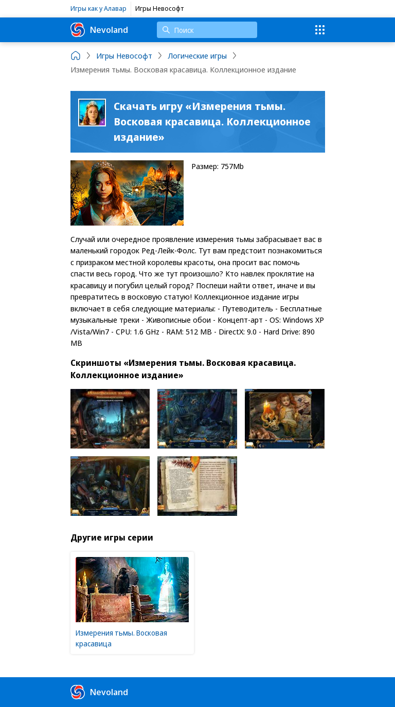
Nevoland (99, 30)
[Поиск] (207, 30)
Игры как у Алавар (98, 8)
